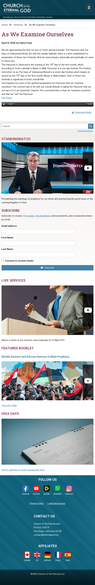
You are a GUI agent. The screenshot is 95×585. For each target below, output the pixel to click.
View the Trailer (9, 405)
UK (37, 556)
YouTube (36, 490)
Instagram (69, 490)
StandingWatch (43, 215)
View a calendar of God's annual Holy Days (23, 469)
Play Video (7, 97)
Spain (68, 556)
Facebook (25, 490)
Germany (47, 556)
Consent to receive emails (19, 260)
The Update (28, 215)
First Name (7, 237)
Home (5, 24)
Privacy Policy (37, 503)
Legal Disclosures (56, 503)
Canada (27, 556)
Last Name (7, 249)
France (58, 556)
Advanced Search (85, 131)
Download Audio (82, 112)
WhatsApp (57, 490)
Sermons (18, 24)
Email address (9, 226)
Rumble (47, 490)
